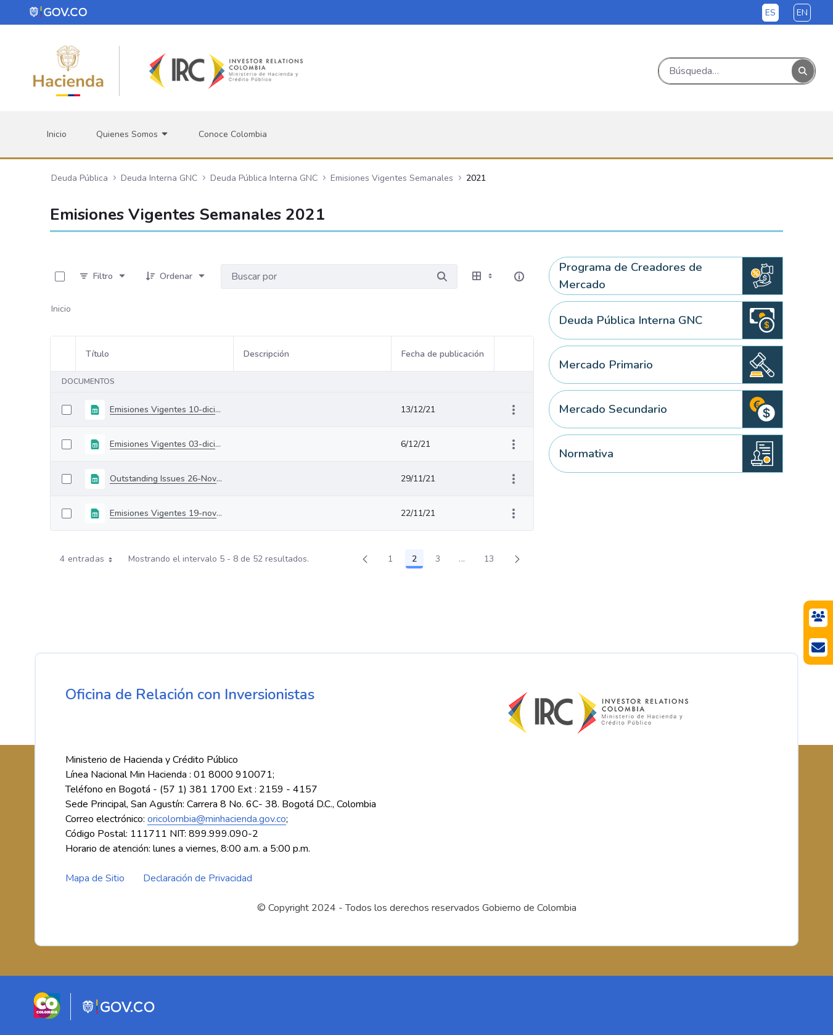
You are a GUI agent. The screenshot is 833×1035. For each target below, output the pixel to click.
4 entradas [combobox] (90, 559)
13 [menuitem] (492, 561)
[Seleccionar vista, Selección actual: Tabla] (483, 276)
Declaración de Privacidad (197, 878)
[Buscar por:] (324, 276)
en (802, 13)
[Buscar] (725, 71)
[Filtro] (103, 276)
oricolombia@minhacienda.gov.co (216, 819)
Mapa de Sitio (95, 878)
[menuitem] (57, 134)
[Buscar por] (442, 276)
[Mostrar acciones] (513, 410)
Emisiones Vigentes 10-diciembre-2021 (166, 409)
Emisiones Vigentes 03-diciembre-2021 (166, 444)
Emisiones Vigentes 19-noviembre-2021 (166, 513)
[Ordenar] (176, 276)
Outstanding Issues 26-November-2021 (166, 478)
